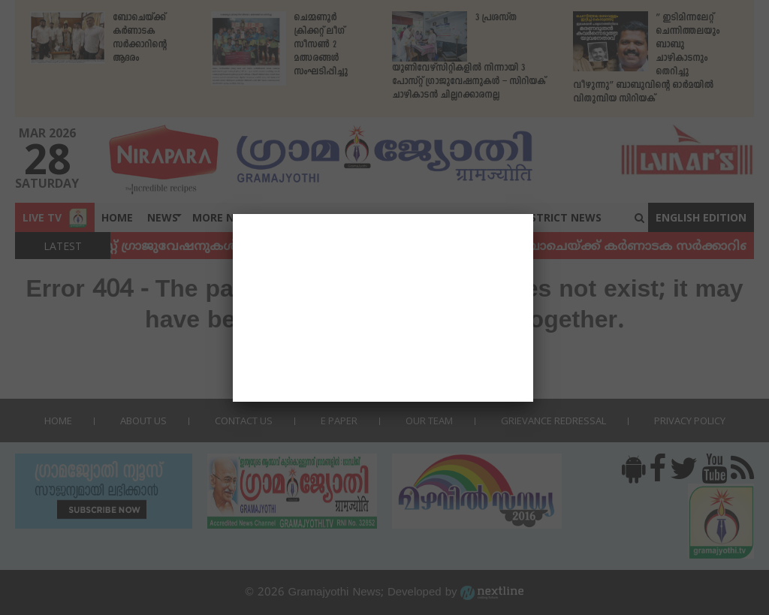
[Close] (533, 214)
